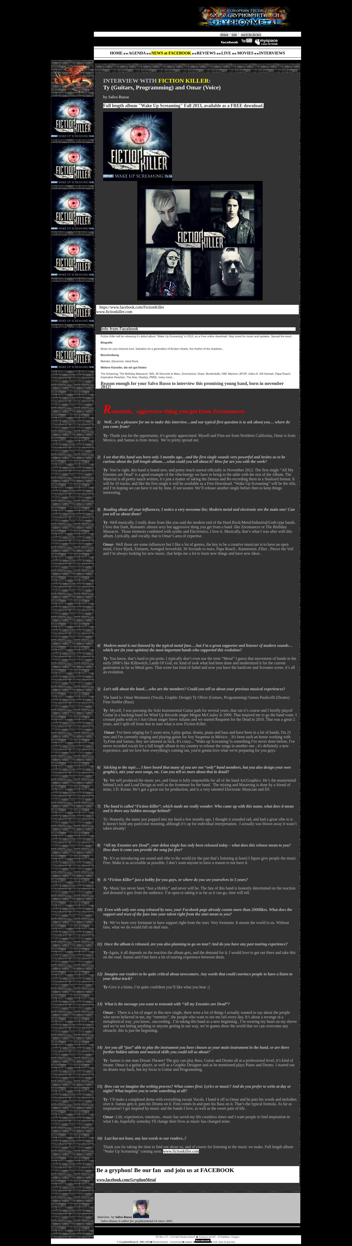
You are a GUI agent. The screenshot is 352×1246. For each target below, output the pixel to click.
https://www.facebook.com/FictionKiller (131, 307)
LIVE (226, 53)
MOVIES (245, 53)
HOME (116, 53)
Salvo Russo (123, 1217)
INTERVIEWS (272, 53)
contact (188, 1242)
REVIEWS (206, 53)
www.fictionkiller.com (114, 312)
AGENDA (137, 53)
